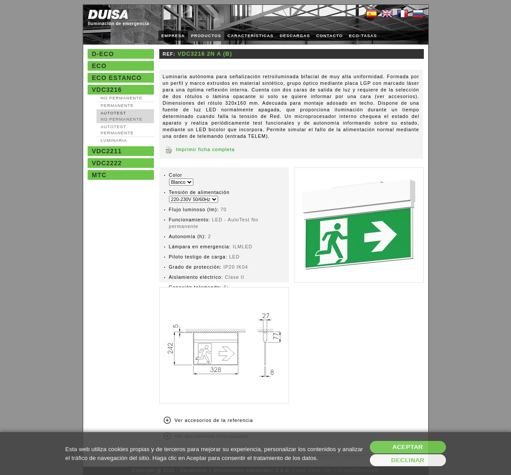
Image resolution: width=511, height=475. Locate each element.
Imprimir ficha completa (205, 149)
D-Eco (103, 53)
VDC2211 (107, 151)
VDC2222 (107, 163)
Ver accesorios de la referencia (214, 420)
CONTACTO (329, 36)
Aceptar (407, 447)
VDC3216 (107, 89)
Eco (99, 65)
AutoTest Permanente (117, 130)
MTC (99, 175)
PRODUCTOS (206, 36)
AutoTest (121, 116)
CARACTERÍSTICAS (250, 36)
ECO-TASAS (363, 36)
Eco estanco (117, 77)
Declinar (407, 460)
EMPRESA (173, 36)
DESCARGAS (295, 36)
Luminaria (114, 140)
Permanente (117, 105)
